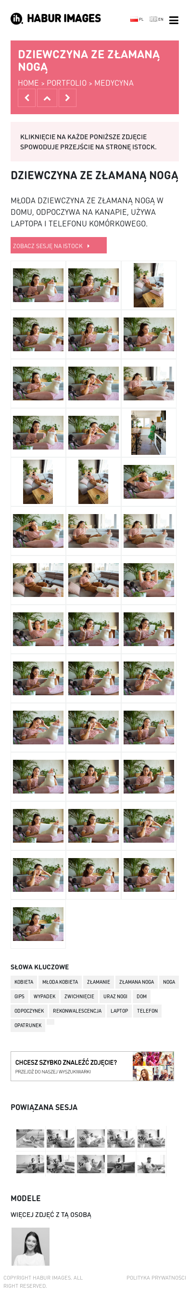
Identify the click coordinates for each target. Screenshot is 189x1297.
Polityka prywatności (156, 1277)
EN (157, 19)
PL (137, 19)
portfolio (67, 83)
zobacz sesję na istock (51, 246)
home (28, 83)
